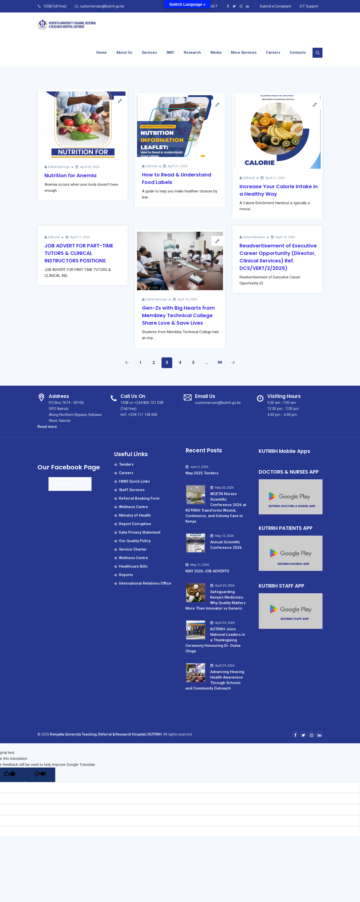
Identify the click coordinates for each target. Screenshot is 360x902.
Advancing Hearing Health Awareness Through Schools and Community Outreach (215, 680)
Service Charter (133, 549)
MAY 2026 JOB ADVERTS (207, 571)
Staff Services (131, 490)
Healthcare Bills (133, 566)
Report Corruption (135, 524)
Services (149, 52)
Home (101, 52)
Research (192, 52)
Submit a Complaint (275, 6)
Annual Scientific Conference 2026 (226, 545)
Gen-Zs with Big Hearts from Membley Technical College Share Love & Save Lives (178, 315)
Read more (47, 427)
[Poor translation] (40, 775)
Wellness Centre (133, 507)
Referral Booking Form (139, 498)
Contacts (298, 52)
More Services (243, 52)
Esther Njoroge (59, 167)
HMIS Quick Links (134, 481)
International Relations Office (145, 583)
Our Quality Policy (134, 541)
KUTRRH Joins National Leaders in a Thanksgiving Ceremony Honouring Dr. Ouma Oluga (215, 640)
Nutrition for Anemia (70, 175)
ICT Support (309, 6)
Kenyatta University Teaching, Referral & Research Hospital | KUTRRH (106, 734)
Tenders (126, 464)
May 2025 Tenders (202, 473)
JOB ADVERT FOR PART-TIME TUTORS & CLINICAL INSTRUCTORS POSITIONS (78, 253)
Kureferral (63, 484)
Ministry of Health (135, 515)
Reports (126, 575)
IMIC (170, 52)
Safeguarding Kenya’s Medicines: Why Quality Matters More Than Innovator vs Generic (216, 600)
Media (216, 52)
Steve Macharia (254, 237)
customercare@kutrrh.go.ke (102, 6)
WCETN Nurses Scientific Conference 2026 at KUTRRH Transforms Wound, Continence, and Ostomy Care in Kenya (216, 508)
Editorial (151, 166)
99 (220, 362)
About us (124, 52)
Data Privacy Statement (139, 532)
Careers (273, 52)
